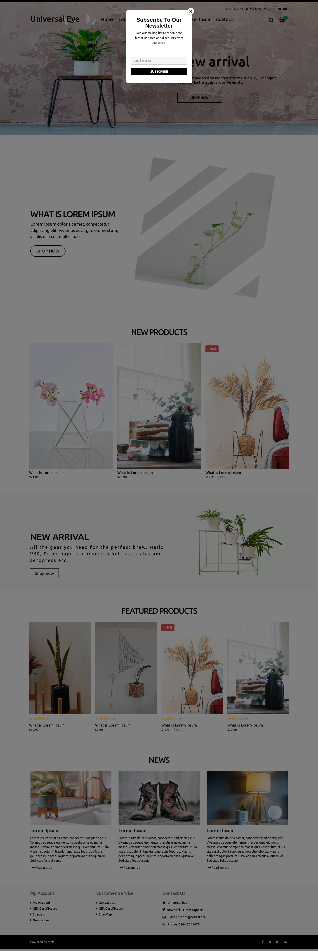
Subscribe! (159, 71)
